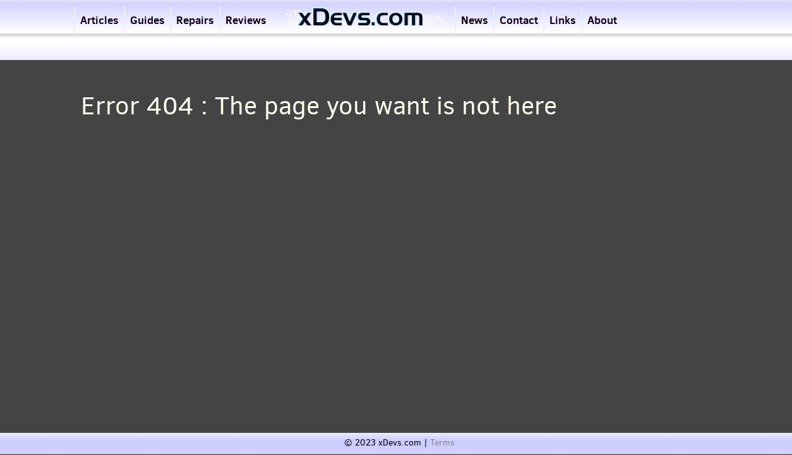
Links (562, 20)
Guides (147, 20)
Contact (519, 20)
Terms (442, 443)
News (474, 20)
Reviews (246, 20)
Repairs (195, 20)
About (602, 20)
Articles (99, 20)
